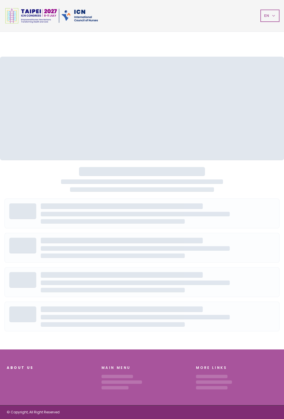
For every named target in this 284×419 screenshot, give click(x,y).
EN (270, 16)
